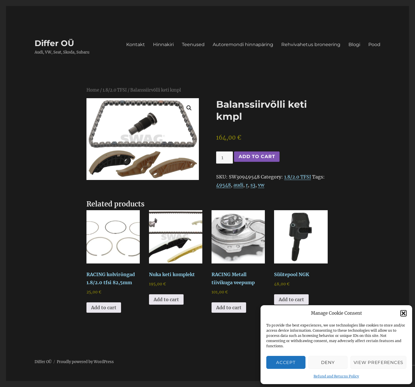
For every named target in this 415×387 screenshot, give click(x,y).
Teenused (193, 44)
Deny (328, 362)
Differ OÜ (54, 43)
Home (92, 90)
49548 (223, 185)
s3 (252, 185)
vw (261, 185)
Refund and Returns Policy (336, 376)
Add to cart (257, 156)
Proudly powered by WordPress (85, 361)
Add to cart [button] (103, 307)
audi (238, 185)
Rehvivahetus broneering (310, 44)
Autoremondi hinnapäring (243, 44)
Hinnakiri (163, 44)
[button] (403, 313)
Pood (374, 44)
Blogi (354, 44)
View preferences (378, 362)
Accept (285, 362)
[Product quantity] (224, 157)
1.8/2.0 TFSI (115, 90)
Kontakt (135, 44)
